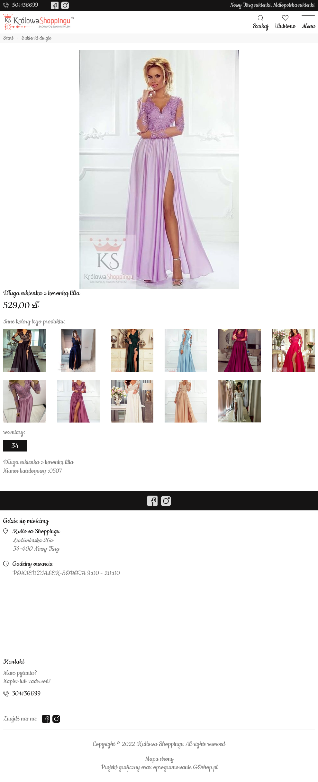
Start (8, 38)
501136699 (25, 5)
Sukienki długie (36, 38)
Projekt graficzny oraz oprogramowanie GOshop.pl (159, 767)
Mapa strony (159, 759)
